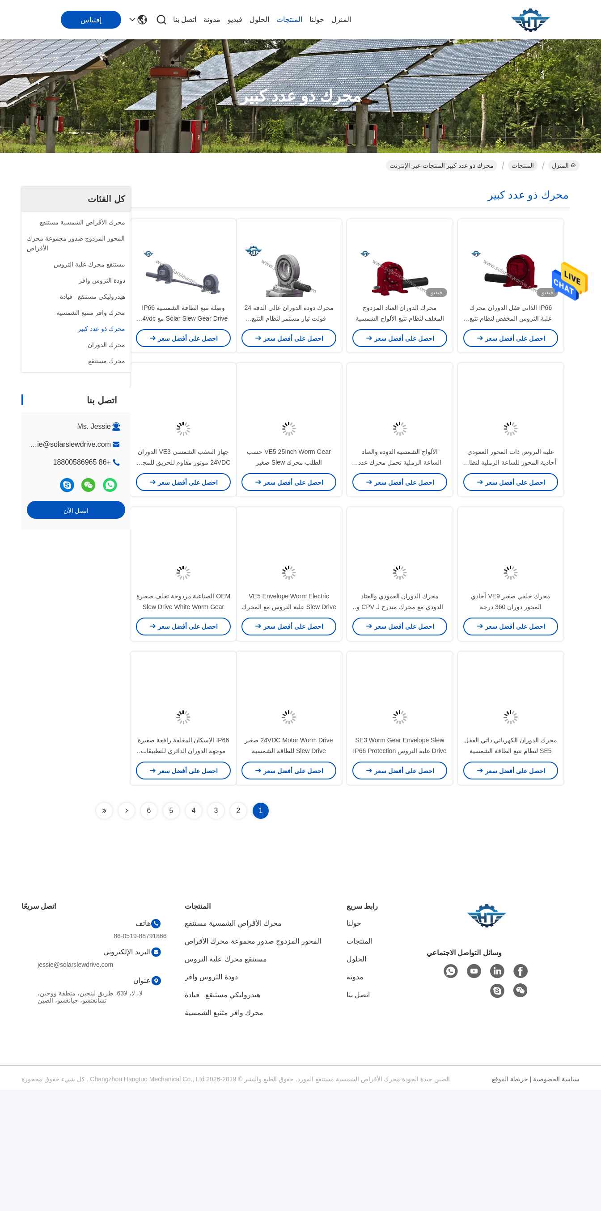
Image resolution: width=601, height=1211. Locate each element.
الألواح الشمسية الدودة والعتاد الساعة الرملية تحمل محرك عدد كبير (400, 523)
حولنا (316, 19)
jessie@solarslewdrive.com (68, 444)
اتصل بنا (184, 19)
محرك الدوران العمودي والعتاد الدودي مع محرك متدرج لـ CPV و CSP (399, 697)
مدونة (211, 19)
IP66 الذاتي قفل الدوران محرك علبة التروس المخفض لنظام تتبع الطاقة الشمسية (511, 349)
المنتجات (289, 19)
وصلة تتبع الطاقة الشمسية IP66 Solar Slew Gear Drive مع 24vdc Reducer (183, 349)
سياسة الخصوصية (556, 1200)
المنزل (341, 19)
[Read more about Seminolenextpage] (127, 932)
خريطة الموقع (510, 1200)
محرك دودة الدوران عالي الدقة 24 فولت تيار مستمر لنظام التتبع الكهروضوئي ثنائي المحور (288, 349)
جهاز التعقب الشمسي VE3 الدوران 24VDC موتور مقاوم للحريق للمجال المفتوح (183, 523)
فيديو (235, 19)
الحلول (259, 19)
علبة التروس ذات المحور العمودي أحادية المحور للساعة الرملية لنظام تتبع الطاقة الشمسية (510, 523)
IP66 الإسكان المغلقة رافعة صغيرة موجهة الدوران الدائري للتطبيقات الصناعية (183, 872)
